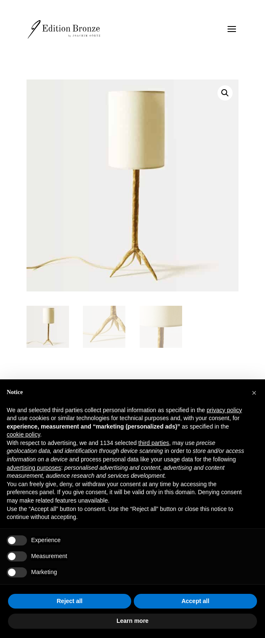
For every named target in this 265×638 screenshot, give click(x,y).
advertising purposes (34, 467)
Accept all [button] (195, 601)
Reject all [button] (69, 601)
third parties (153, 442)
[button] (225, 93)
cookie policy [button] (23, 434)
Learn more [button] (132, 620)
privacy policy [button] (224, 410)
